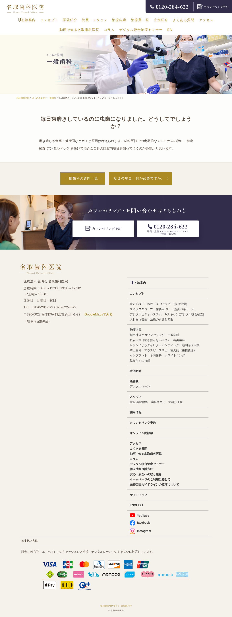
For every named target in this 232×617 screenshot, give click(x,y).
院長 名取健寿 (139, 402)
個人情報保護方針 (141, 469)
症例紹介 (161, 20)
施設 (150, 304)
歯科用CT (162, 309)
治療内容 (119, 20)
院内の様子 (137, 304)
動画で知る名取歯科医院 (79, 30)
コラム (109, 30)
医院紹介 (70, 20)
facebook (140, 522)
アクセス (206, 20)
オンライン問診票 (141, 433)
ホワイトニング (175, 355)
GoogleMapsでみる (98, 314)
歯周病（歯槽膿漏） (183, 350)
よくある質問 (183, 20)
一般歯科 (173, 334)
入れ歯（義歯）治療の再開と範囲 (151, 319)
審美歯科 (179, 340)
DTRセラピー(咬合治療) (171, 304)
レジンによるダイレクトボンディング (154, 345)
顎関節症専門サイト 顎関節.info (116, 606)
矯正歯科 (135, 350)
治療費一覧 (140, 20)
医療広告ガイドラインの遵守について (154, 484)
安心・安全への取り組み (146, 474)
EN (170, 30)
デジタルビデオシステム (146, 314)
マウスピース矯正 (155, 350)
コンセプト (49, 20)
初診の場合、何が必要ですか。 (139, 178)
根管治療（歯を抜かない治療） (150, 340)
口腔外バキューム (183, 309)
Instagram (140, 531)
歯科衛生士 (158, 402)
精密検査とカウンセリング (147, 334)
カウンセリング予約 (143, 422)
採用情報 (135, 412)
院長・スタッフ (94, 20)
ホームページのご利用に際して (150, 479)
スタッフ (135, 396)
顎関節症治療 (190, 345)
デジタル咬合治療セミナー (141, 30)
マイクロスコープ (141, 309)
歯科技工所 (175, 402)
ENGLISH (136, 505)
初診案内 (27, 20)
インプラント (138, 355)
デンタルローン (140, 386)
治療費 (134, 381)
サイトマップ (138, 494)
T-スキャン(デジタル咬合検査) (184, 314)
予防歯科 (156, 355)
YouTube (139, 515)
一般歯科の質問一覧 (81, 178)
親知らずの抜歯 (140, 360)
